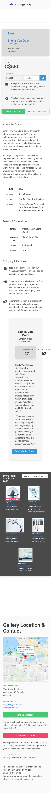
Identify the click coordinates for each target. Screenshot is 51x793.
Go (43, 78)
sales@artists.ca (10, 707)
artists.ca (21, 779)
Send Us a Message (25, 715)
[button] (38, 4)
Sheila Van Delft (18, 40)
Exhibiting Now (12, 499)
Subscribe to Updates (25, 735)
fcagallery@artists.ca (12, 704)
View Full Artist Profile (24, 451)
